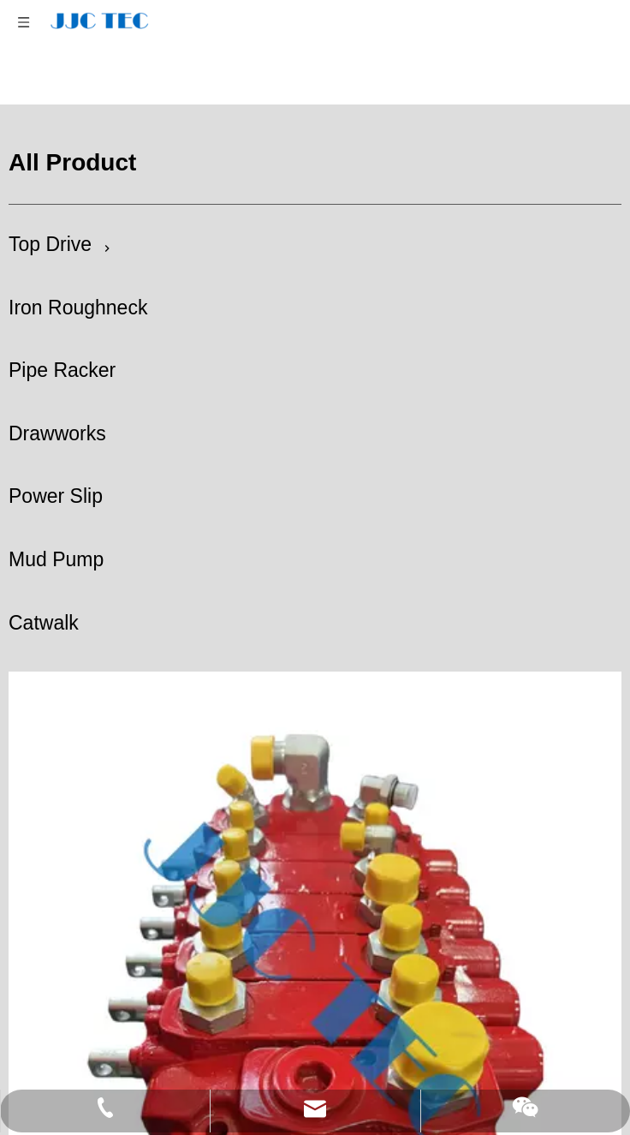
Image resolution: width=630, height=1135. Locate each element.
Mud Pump (56, 559)
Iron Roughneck (78, 307)
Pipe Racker (62, 370)
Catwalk (44, 623)
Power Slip (56, 496)
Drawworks (57, 433)
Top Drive (50, 244)
